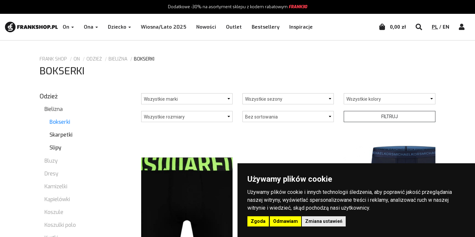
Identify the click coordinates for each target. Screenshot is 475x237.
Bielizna (118, 59)
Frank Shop (53, 59)
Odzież (94, 59)
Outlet (234, 27)
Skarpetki (61, 134)
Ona (91, 27)
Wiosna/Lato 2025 (163, 27)
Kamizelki (56, 186)
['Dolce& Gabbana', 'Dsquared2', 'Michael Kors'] (187, 98)
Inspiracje (301, 27)
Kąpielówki (57, 199)
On (68, 27)
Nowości (206, 27)
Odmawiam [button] (285, 221)
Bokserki (59, 121)
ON (77, 59)
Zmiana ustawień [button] (323, 221)
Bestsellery (265, 27)
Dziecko (119, 27)
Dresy (51, 173)
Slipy (55, 147)
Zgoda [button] (258, 221)
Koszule (54, 212)
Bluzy (51, 160)
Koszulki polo (60, 225)
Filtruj (389, 116)
